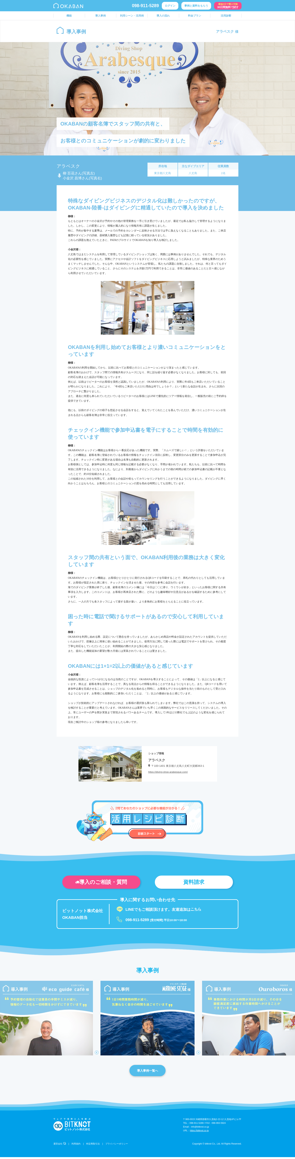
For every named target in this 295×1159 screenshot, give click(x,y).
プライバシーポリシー (116, 1145)
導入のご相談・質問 (101, 883)
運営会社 (59, 1145)
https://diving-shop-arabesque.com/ (168, 772)
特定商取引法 (93, 1145)
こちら (196, 911)
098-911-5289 (145, 5)
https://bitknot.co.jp (199, 1132)
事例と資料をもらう (196, 5)
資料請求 (193, 883)
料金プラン (194, 15)
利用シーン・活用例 (132, 15)
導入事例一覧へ (147, 1072)
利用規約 (76, 1145)
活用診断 (226, 15)
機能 (69, 15)
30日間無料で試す (228, 6)
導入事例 (100, 15)
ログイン (170, 5)
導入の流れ (163, 15)
